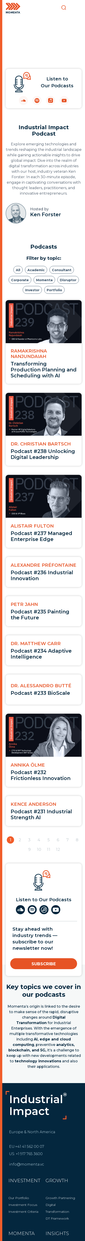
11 (48, 849)
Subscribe (44, 963)
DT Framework (57, 1218)
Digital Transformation (57, 1208)
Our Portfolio (18, 1198)
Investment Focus (22, 1205)
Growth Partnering (60, 1198)
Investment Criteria (23, 1212)
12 (58, 849)
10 (39, 849)
